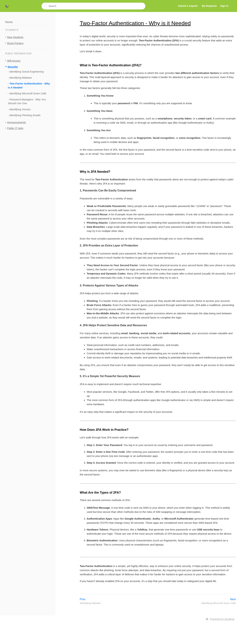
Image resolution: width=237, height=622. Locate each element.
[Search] (93, 6)
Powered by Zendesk (222, 619)
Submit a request (188, 5)
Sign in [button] (224, 5)
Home (9, 22)
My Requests (209, 5)
